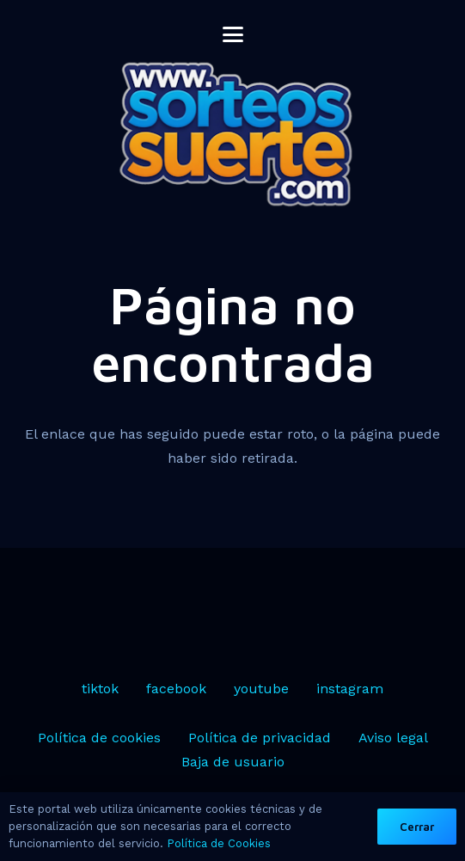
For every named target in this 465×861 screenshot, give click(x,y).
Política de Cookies (219, 843)
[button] (232, 34)
